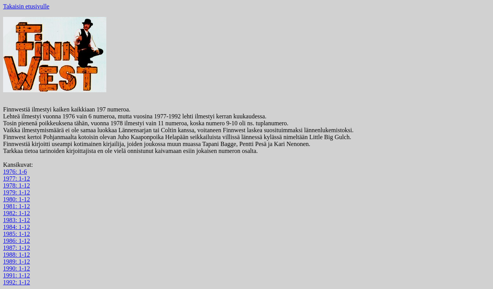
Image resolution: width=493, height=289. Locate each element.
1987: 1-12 (16, 247)
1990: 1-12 (16, 268)
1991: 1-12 (16, 275)
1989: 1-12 (16, 261)
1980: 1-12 (16, 199)
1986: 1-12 (16, 241)
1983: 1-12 (16, 220)
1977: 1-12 (16, 178)
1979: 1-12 (16, 192)
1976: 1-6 (15, 171)
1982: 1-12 (16, 213)
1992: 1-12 (16, 282)
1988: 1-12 (16, 254)
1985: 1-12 (16, 234)
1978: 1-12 (16, 185)
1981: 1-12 (16, 206)
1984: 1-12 (16, 227)
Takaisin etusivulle (26, 6)
